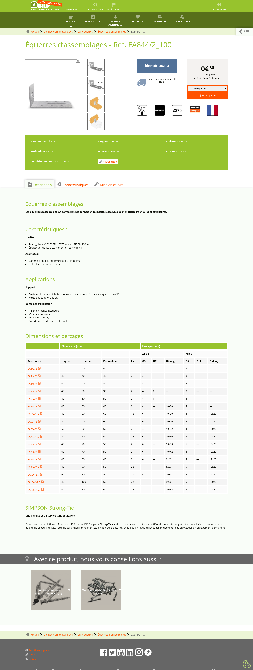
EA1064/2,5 (34, 482)
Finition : (171, 151)
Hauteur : (104, 151)
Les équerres (85, 31)
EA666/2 (32, 429)
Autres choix (108, 161)
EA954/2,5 (33, 467)
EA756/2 (32, 452)
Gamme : (37, 141)
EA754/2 (32, 444)
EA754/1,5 (33, 436)
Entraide (137, 19)
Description (40, 184)
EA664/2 (32, 421)
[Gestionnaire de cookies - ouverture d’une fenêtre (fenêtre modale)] (247, 664)
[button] (244, 32)
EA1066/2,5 (34, 489)
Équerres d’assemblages (112, 31)
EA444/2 (32, 376)
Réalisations (93, 19)
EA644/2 (32, 406)
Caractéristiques (73, 184)
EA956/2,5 (33, 474)
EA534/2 (32, 391)
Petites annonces (115, 20)
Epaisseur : (173, 141)
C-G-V (30, 658)
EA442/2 (32, 368)
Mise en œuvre (108, 184)
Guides (71, 19)
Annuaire (160, 19)
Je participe (182, 19)
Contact (31, 654)
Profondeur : (39, 151)
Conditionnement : (44, 161)
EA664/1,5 (33, 414)
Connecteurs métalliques (58, 31)
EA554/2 (32, 399)
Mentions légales (37, 650)
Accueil (35, 31)
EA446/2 (32, 383)
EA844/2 (32, 459)
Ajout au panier (208, 95)
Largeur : (104, 141)
